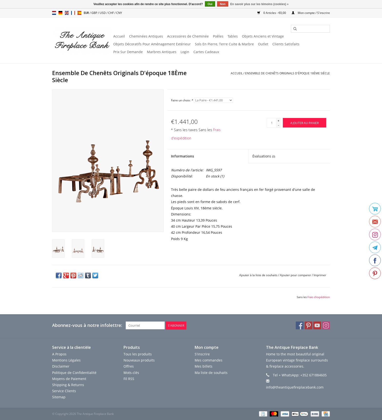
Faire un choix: (182, 100)
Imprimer (320, 275)
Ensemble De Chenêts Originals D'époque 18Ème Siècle (287, 73)
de (60, 13)
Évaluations (263, 156)
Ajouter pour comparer (296, 275)
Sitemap (59, 397)
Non (222, 4)
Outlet (263, 44)
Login (185, 51)
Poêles (218, 36)
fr (73, 13)
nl (54, 13)
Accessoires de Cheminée (188, 36)
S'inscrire (202, 354)
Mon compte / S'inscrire (311, 13)
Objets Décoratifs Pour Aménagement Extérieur (152, 44)
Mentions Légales (66, 360)
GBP (94, 13)
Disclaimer (60, 366)
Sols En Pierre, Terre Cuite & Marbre (224, 44)
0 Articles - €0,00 (272, 13)
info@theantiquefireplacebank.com (295, 387)
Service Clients (64, 391)
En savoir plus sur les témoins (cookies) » (259, 4)
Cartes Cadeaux (206, 51)
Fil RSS (129, 378)
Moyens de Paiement (69, 378)
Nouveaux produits (139, 360)
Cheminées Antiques (146, 36)
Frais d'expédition (318, 297)
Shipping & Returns (68, 384)
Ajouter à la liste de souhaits (258, 275)
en (67, 13)
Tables (233, 36)
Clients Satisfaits (285, 44)
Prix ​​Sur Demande (128, 51)
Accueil (119, 36)
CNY (119, 13)
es (79, 13)
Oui (210, 4)
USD (103, 13)
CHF (111, 13)
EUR (87, 13)
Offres (129, 366)
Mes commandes (208, 360)
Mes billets (203, 366)
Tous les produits (138, 354)
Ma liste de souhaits (211, 372)
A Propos (59, 354)
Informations (182, 156)
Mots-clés (131, 372)
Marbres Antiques (161, 51)
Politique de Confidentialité (74, 372)
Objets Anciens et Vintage (263, 36)
